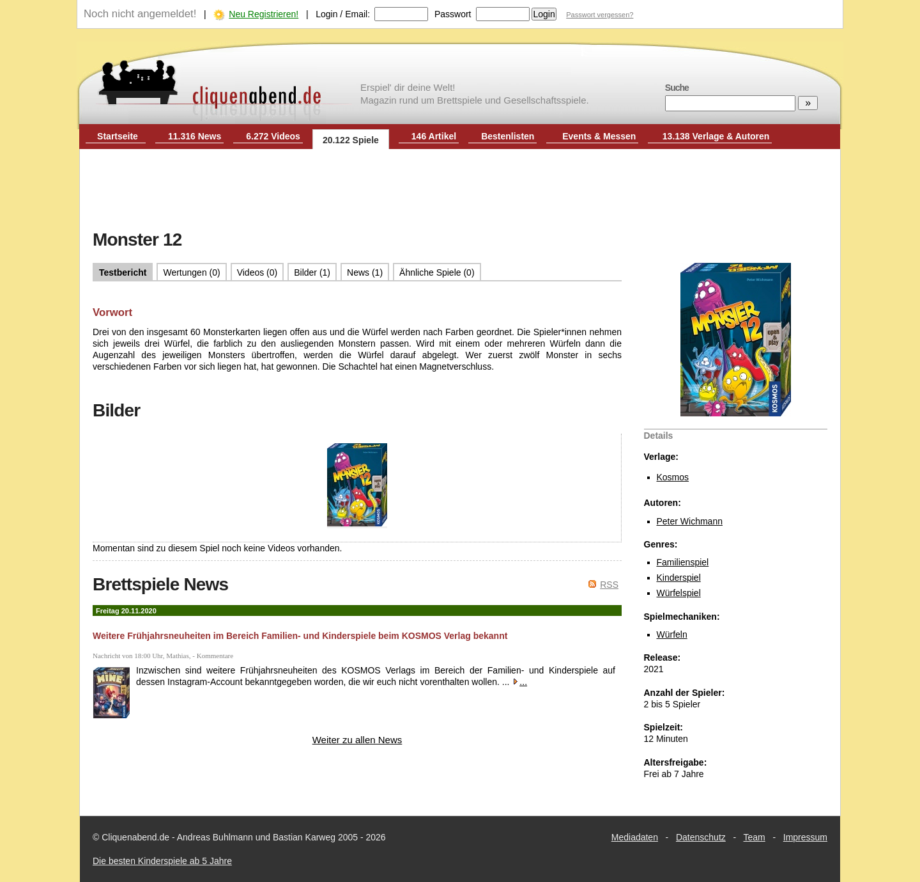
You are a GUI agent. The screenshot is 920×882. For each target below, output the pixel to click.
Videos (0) (257, 272)
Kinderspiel (679, 577)
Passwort (452, 14)
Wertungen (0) (191, 272)
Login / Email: (343, 14)
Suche (677, 88)
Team (754, 837)
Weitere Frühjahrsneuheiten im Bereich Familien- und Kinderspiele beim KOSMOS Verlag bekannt (300, 636)
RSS (609, 584)
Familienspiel (683, 562)
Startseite (117, 136)
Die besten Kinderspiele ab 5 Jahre (162, 861)
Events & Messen (599, 136)
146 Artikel (433, 136)
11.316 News (194, 136)
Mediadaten (634, 837)
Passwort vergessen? (599, 15)
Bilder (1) (312, 272)
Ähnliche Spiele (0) (437, 272)
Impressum (805, 837)
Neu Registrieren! (263, 14)
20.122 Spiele (351, 140)
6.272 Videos (273, 136)
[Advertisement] (460, 190)
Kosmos (673, 477)
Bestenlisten (507, 136)
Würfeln (672, 634)
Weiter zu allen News (357, 739)
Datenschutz (701, 837)
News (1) (365, 272)
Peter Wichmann (690, 521)
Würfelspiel (679, 593)
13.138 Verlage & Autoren (716, 136)
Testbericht (122, 272)
